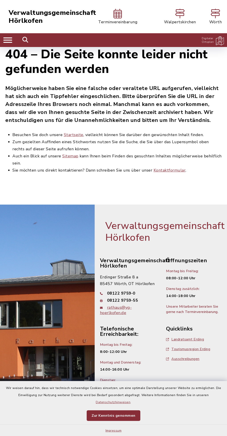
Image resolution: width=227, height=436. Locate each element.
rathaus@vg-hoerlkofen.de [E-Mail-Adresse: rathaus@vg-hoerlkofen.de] (116, 310)
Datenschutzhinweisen (113, 402)
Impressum (114, 430)
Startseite (73, 134)
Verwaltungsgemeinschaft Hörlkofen (52, 17)
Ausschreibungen (183, 358)
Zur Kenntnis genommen (113, 415)
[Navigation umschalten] (8, 40)
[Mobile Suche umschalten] (25, 40)
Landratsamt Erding (185, 339)
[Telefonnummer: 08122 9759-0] (128, 293)
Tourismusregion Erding (188, 349)
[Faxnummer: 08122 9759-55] (128, 300)
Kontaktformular (170, 170)
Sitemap (70, 156)
